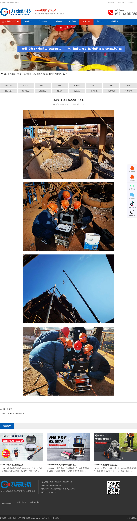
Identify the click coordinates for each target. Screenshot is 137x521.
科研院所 (8, 91)
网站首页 (111, 2)
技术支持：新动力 (54, 518)
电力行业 (8, 85)
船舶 (128, 85)
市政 (60, 85)
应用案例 (86, 21)
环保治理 (128, 91)
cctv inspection (34, 502)
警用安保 (60, 91)
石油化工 (42, 85)
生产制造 (37, 74)
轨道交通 (111, 91)
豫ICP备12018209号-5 (39, 518)
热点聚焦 (72, 21)
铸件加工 (25, 91)
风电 (111, 85)
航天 (94, 85)
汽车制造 (77, 85)
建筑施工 (42, 91)
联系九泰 (114, 21)
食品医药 (77, 91)
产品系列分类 (10, 21)
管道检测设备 (21, 502)
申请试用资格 (132, 518)
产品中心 (58, 21)
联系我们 (121, 2)
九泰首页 (28, 21)
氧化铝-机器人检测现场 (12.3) (55, 74)
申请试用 (131, 2)
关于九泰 (100, 21)
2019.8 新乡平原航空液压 (16, 413)
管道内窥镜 (43, 21)
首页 (19, 74)
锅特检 (25, 85)
